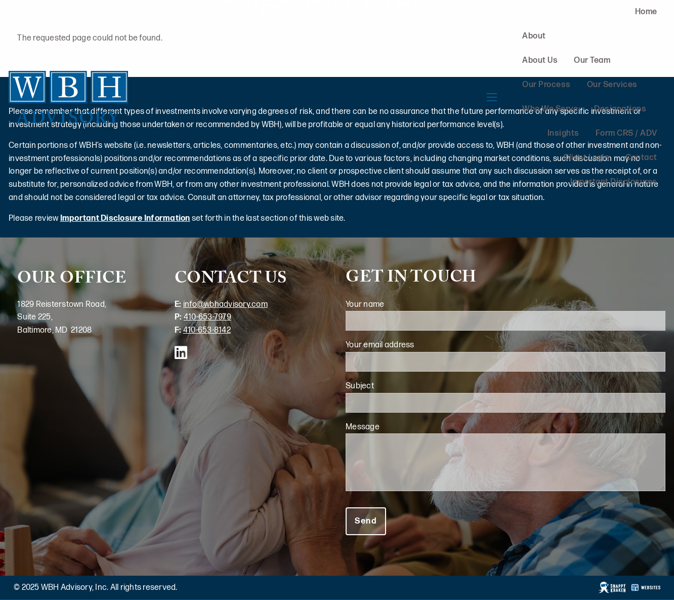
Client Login (586, 158)
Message (399, 427)
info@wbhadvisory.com (225, 304)
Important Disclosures (613, 182)
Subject (397, 386)
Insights (563, 133)
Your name (402, 304)
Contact (641, 158)
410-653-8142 (207, 330)
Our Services (612, 85)
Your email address (417, 345)
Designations (620, 109)
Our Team (592, 60)
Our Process (546, 85)
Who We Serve (550, 109)
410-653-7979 (207, 317)
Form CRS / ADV (626, 133)
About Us (540, 60)
